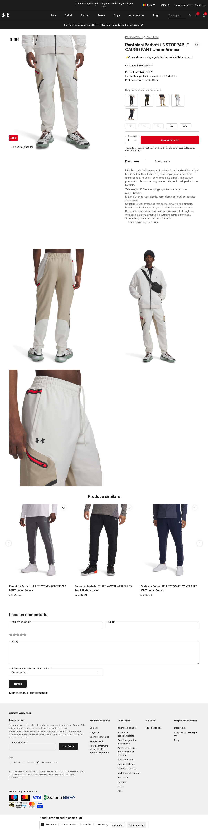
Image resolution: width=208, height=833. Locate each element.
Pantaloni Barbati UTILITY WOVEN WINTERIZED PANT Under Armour (37, 588)
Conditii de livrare (127, 764)
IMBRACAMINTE (134, 36)
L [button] (158, 126)
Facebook (156, 728)
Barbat (17, 762)
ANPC (121, 786)
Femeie (30, 762)
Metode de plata (126, 759)
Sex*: (11, 758)
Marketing (103, 825)
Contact (94, 728)
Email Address (19, 742)
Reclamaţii (123, 777)
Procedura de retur (127, 768)
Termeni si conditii (127, 728)
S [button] (131, 126)
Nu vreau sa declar (49, 762)
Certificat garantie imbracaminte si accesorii (127, 751)
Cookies (122, 782)
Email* (111, 621)
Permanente (69, 825)
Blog (176, 740)
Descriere (132, 161)
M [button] (144, 126)
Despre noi (179, 728)
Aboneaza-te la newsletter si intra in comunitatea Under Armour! (103, 25)
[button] (196, 55)
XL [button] (171, 126)
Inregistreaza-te (183, 5)
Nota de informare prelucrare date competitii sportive (99, 749)
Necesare (51, 825)
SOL (120, 791)
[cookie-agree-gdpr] (136, 825)
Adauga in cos (169, 140)
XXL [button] (185, 126)
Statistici (86, 825)
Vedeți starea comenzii (129, 773)
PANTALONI (152, 36)
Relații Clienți (96, 741)
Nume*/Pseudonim (21, 621)
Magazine (95, 732)
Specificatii (162, 161)
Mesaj (15, 641)
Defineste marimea (99, 737)
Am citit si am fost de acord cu (46, 774)
